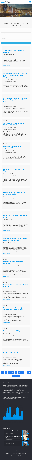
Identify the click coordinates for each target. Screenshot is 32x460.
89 (29, 372)
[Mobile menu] (30, 2)
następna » (16, 375)
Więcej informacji (6, 65)
